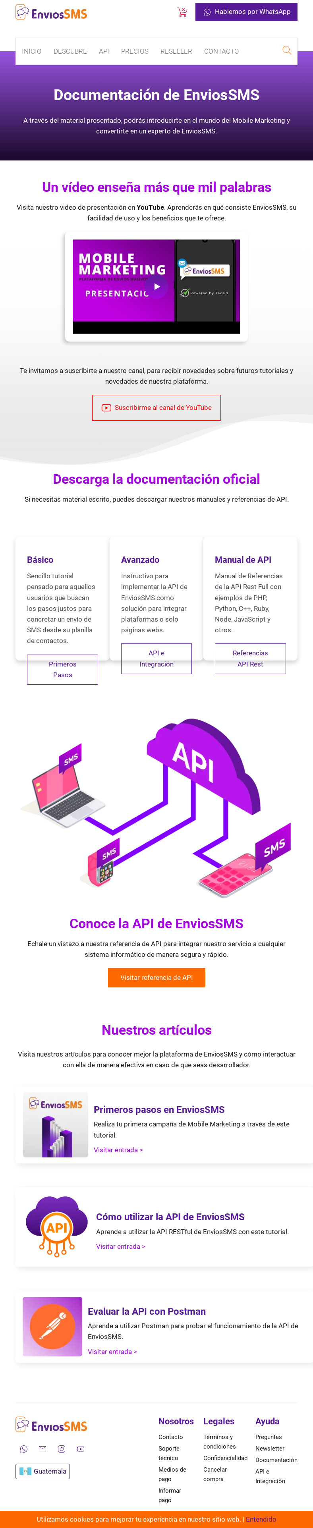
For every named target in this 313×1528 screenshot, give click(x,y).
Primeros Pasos (63, 669)
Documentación (276, 1460)
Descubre (70, 51)
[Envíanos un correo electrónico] (42, 1449)
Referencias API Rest (250, 658)
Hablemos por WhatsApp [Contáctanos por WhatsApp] (246, 12)
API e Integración (156, 658)
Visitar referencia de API (156, 977)
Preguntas (268, 1437)
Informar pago (169, 1495)
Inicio (32, 51)
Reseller (176, 51)
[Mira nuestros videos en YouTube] (81, 1449)
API (104, 51)
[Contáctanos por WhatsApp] (23, 1449)
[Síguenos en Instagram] (62, 1449)
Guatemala (42, 1471)
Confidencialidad (225, 1458)
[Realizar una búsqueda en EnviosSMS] (286, 51)
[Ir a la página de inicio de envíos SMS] (51, 12)
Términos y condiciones (219, 1441)
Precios (135, 51)
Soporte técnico (169, 1453)
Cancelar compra (215, 1474)
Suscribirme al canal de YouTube (156, 408)
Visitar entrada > (118, 1150)
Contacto (221, 51)
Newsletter (269, 1448)
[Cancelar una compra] (182, 12)
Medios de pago (172, 1474)
